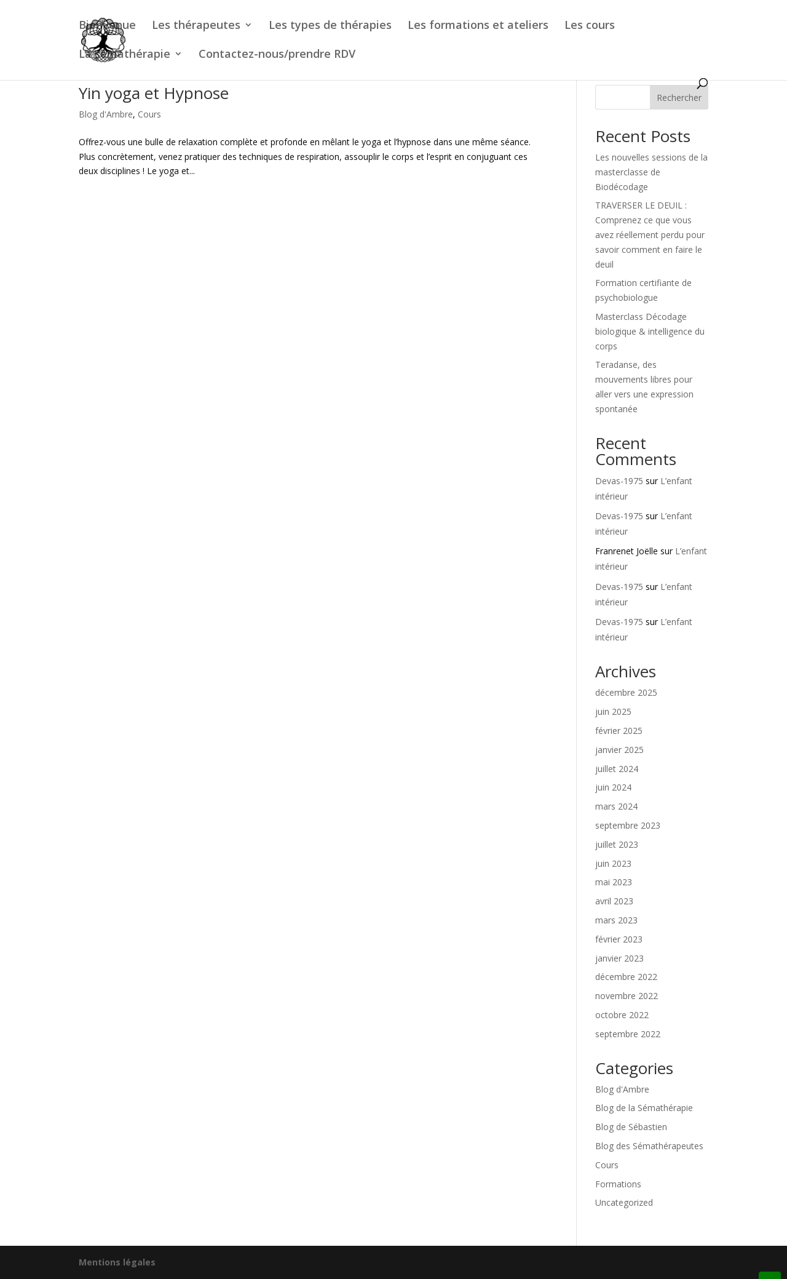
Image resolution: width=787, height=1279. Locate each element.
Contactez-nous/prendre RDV (277, 55)
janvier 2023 (619, 958)
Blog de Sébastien (631, 1127)
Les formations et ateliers (478, 26)
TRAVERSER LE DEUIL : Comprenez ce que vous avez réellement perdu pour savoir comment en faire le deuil (650, 234)
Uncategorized (624, 1202)
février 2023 (619, 939)
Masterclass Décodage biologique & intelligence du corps (650, 331)
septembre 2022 (627, 1034)
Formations (618, 1184)
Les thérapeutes (196, 26)
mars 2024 (616, 806)
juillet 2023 (616, 844)
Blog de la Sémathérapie (644, 1108)
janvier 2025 (619, 749)
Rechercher (679, 97)
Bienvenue (107, 26)
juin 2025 (613, 711)
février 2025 (619, 730)
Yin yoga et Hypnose (154, 93)
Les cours (589, 26)
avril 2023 (614, 901)
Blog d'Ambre (106, 114)
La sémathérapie (124, 55)
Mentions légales (117, 1262)
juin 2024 (613, 787)
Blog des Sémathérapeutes (649, 1146)
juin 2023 (613, 863)
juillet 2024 (616, 769)
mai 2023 (613, 882)
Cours (149, 114)
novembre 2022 (626, 996)
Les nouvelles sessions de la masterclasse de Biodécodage (651, 172)
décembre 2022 (626, 976)
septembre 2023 (627, 825)
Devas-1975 (619, 481)
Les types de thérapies (330, 26)
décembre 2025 (626, 692)
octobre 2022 (622, 1015)
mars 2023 (616, 920)
